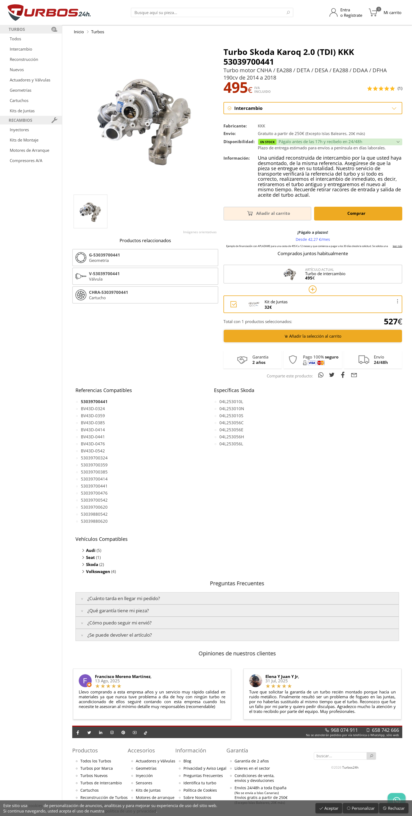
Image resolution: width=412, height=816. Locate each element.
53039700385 (94, 472)
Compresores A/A (26, 160)
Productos (85, 750)
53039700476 (94, 493)
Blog (187, 761)
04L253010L (231, 401)
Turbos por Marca (96, 768)
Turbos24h (350, 767)
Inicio (79, 31)
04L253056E (231, 429)
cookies (35, 805)
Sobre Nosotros (197, 797)
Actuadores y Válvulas (30, 80)
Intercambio (21, 49)
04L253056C (231, 422)
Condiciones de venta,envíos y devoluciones (255, 778)
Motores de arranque (155, 797)
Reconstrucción (24, 59)
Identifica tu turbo (199, 783)
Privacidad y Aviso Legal (204, 768)
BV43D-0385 (93, 422)
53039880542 (94, 514)
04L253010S (231, 415)
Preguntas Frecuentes (203, 775)
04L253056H (231, 436)
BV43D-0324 (93, 408)
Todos (15, 38)
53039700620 (94, 507)
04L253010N (231, 408)
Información (190, 750)
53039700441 (94, 486)
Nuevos (17, 69)
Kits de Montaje (24, 140)
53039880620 (94, 521)
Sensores (144, 783)
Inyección (144, 775)
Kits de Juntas (22, 110)
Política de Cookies (200, 790)
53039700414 (94, 479)
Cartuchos (19, 100)
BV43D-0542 (93, 450)
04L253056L (231, 443)
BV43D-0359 (93, 415)
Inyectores (19, 129)
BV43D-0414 (93, 429)
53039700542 (94, 500)
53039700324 (94, 457)
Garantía (237, 750)
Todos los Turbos (95, 761)
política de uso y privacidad (130, 811)
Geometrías (20, 90)
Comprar (357, 213)
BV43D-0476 (93, 443)
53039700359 (94, 465)
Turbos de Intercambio (101, 783)
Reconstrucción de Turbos (104, 797)
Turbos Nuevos (94, 775)
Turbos (97, 31)
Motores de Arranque (29, 150)
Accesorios (141, 750)
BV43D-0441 (93, 436)
